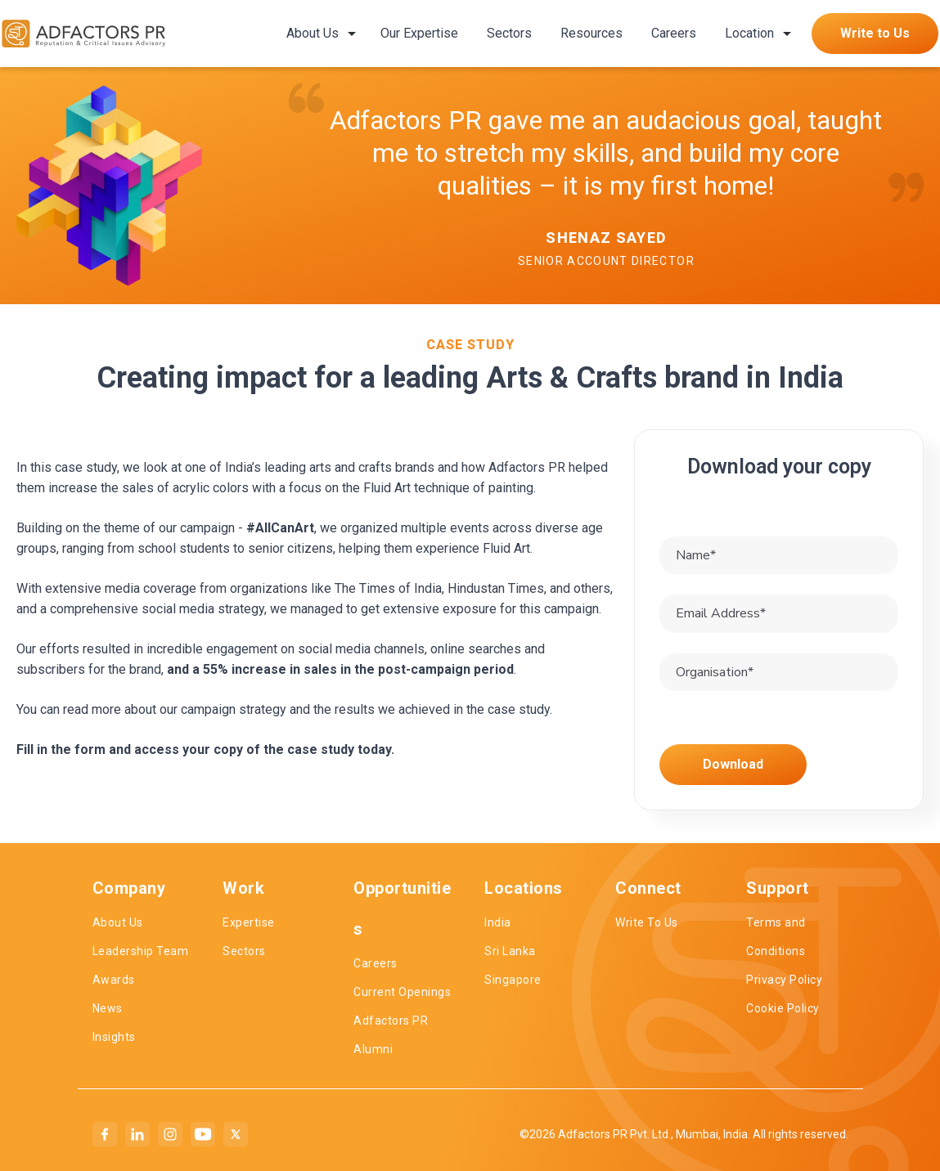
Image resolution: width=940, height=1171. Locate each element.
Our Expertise (419, 33)
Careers (673, 33)
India (497, 922)
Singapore (513, 979)
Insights (114, 1036)
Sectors (509, 33)
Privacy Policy (784, 979)
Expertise (249, 922)
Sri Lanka (510, 951)
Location (749, 33)
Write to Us (875, 33)
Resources (591, 33)
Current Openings (402, 991)
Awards (113, 979)
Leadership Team (140, 951)
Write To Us (646, 922)
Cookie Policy (783, 1008)
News (107, 1008)
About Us (312, 33)
